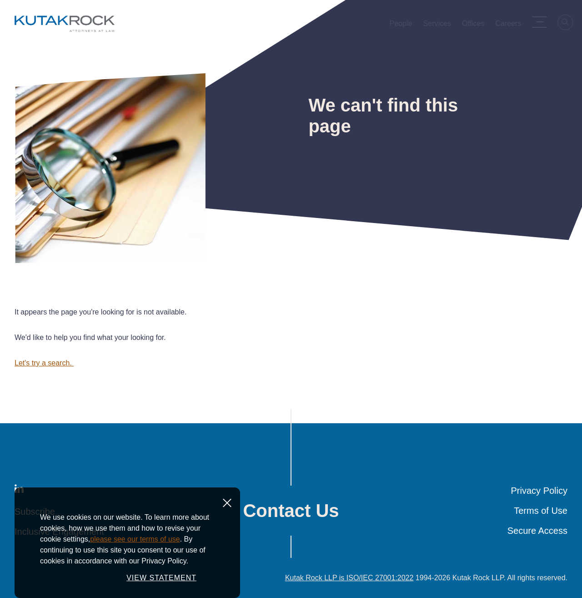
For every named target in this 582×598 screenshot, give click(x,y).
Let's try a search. (44, 363)
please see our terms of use (135, 564)
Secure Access (537, 530)
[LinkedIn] (19, 490)
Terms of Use (540, 510)
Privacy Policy (539, 490)
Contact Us (290, 510)
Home (22, 57)
